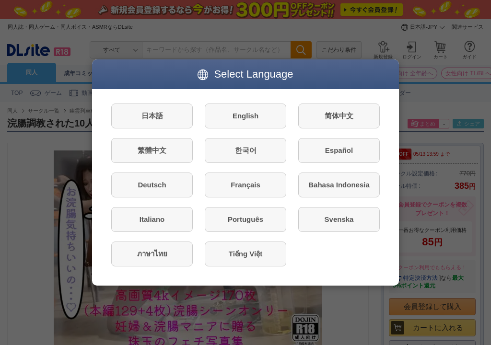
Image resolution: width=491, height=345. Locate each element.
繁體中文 (152, 150)
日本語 (152, 116)
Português (245, 219)
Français (245, 185)
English (245, 116)
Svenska (339, 219)
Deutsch (152, 185)
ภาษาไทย (152, 254)
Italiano (152, 219)
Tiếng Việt (245, 254)
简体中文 (339, 116)
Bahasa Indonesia (339, 185)
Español (339, 150)
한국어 (246, 150)
